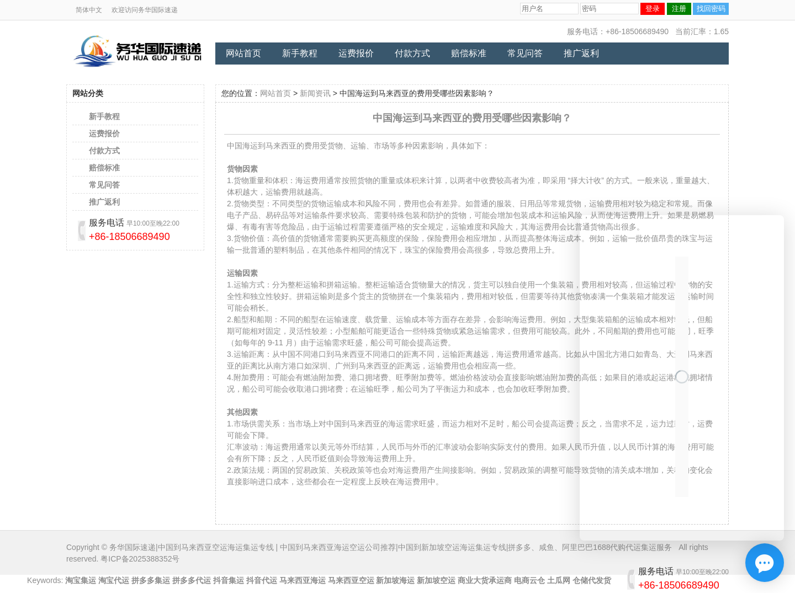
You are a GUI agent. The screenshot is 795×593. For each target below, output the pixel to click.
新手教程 (299, 53)
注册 (679, 8)
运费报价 (356, 53)
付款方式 (412, 53)
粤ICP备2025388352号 (139, 558)
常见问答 (525, 53)
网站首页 (243, 53)
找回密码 (711, 8)
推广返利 (581, 53)
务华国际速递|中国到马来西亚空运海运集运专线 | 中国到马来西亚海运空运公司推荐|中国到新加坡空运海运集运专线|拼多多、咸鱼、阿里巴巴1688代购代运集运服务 (390, 547)
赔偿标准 (468, 53)
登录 (652, 8)
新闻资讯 (315, 93)
